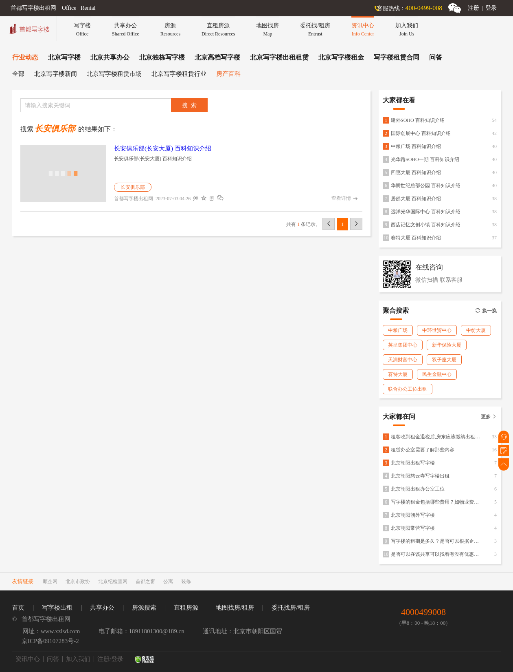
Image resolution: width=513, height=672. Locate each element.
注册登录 (482, 8)
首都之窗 (145, 581)
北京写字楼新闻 (55, 74)
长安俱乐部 (133, 187)
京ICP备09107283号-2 (50, 641)
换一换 (486, 311)
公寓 (168, 581)
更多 (489, 417)
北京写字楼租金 (341, 57)
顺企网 (50, 581)
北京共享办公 (109, 57)
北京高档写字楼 (217, 57)
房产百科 (228, 74)
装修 (186, 581)
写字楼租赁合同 (396, 57)
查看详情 (344, 198)
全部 (18, 74)
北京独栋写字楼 (162, 57)
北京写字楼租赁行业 (178, 74)
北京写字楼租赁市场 (114, 74)
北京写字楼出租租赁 (279, 57)
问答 (435, 57)
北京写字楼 (64, 57)
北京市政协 (78, 581)
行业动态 (25, 57)
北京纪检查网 (112, 581)
